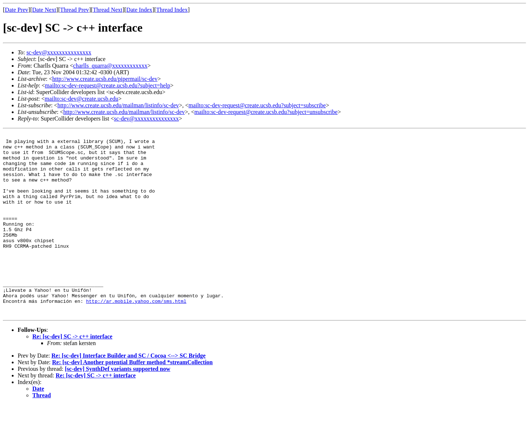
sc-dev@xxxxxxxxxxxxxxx (58, 52)
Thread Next (107, 10)
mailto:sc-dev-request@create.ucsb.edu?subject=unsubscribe (266, 112)
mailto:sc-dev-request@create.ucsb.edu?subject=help (107, 85)
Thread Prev (74, 10)
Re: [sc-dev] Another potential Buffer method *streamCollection (132, 398)
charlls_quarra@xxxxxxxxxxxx (110, 65)
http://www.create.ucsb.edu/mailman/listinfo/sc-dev (118, 105)
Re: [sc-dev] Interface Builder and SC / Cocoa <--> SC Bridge (128, 392)
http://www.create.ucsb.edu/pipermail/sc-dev (104, 79)
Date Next (44, 10)
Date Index (139, 10)
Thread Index (172, 10)
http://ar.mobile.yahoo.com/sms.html (136, 335)
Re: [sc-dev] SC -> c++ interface (72, 373)
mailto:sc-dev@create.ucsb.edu (81, 99)
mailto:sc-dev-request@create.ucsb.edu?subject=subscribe (257, 105)
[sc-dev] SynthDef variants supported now (117, 405)
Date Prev (16, 10)
